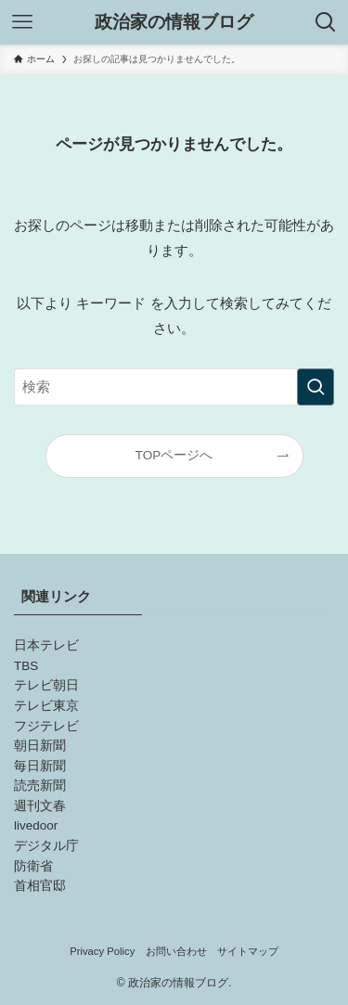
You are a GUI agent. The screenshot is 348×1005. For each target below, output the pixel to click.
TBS (26, 666)
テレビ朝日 (46, 685)
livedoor (36, 825)
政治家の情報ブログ (174, 23)
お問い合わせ (176, 951)
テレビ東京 (46, 706)
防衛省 (33, 866)
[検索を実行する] (315, 387)
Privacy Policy (102, 951)
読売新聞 (40, 785)
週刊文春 (40, 806)
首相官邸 (40, 886)
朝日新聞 (40, 746)
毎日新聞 (40, 766)
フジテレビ (46, 726)
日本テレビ (46, 645)
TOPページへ (174, 455)
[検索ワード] (174, 387)
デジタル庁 (46, 846)
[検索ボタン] (325, 22)
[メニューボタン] (22, 22)
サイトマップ (247, 951)
